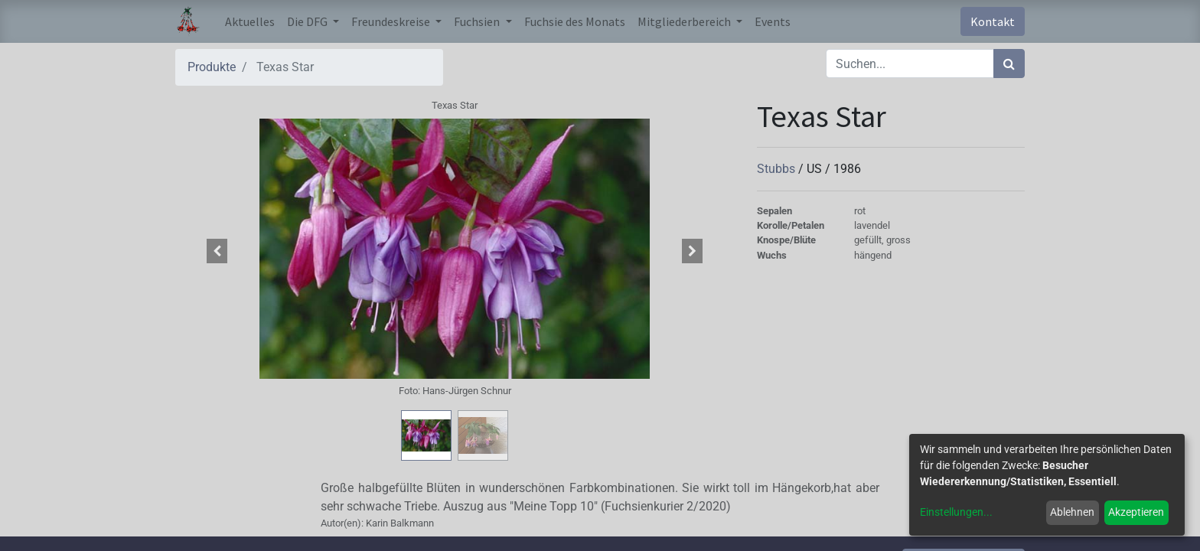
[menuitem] (250, 21)
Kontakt (992, 21)
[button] (217, 251)
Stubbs (777, 168)
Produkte (212, 67)
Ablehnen (1072, 512)
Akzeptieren (1136, 512)
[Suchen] (1009, 63)
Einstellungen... (956, 512)
